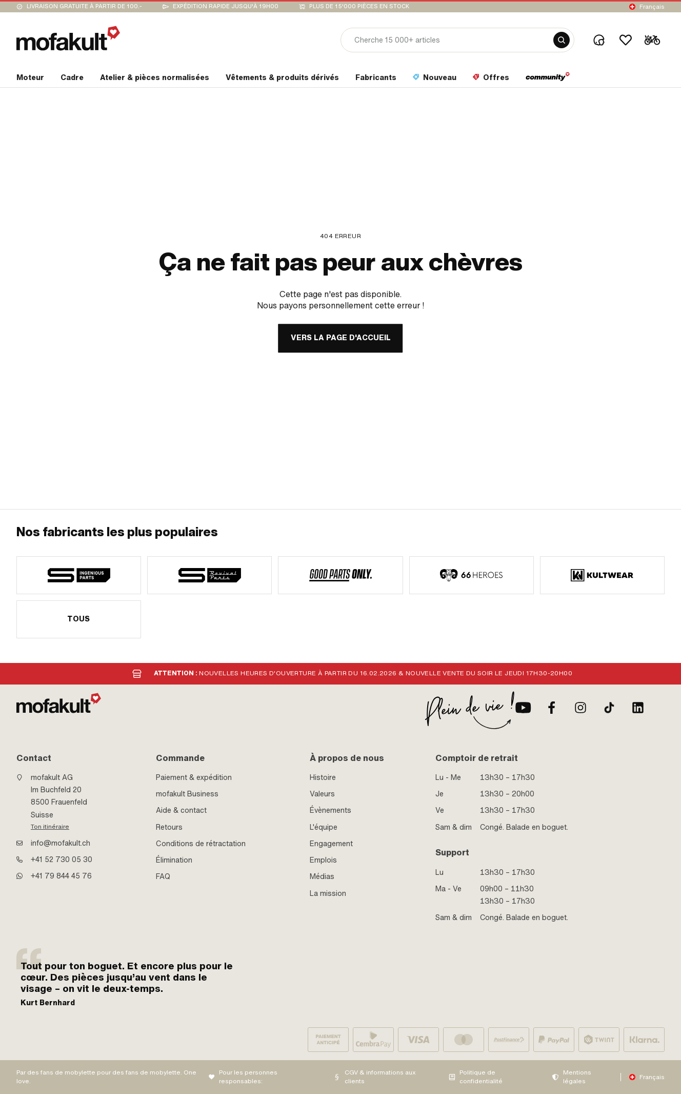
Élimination (174, 860)
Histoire (323, 777)
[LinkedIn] (638, 707)
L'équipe (323, 827)
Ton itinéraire (50, 827)
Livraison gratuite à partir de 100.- (84, 6)
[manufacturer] (78, 575)
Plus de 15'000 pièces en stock (359, 6)
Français (652, 7)
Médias (322, 876)
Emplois (323, 860)
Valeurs (322, 794)
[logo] (68, 38)
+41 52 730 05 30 (61, 859)
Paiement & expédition (194, 777)
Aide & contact (181, 810)
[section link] (30, 79)
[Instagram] (580, 707)
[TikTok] (609, 707)
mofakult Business (187, 794)
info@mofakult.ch (60, 843)
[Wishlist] (625, 40)
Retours (169, 827)
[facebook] (552, 707)
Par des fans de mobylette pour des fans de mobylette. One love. (106, 1076)
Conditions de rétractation (201, 843)
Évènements (330, 810)
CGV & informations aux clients (380, 1076)
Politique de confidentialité (481, 1076)
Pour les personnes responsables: (248, 1076)
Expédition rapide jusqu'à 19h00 (225, 6)
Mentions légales (577, 1076)
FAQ (163, 876)
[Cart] (652, 40)
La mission (328, 893)
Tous (78, 619)
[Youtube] (523, 707)
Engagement (331, 843)
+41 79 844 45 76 (61, 876)
